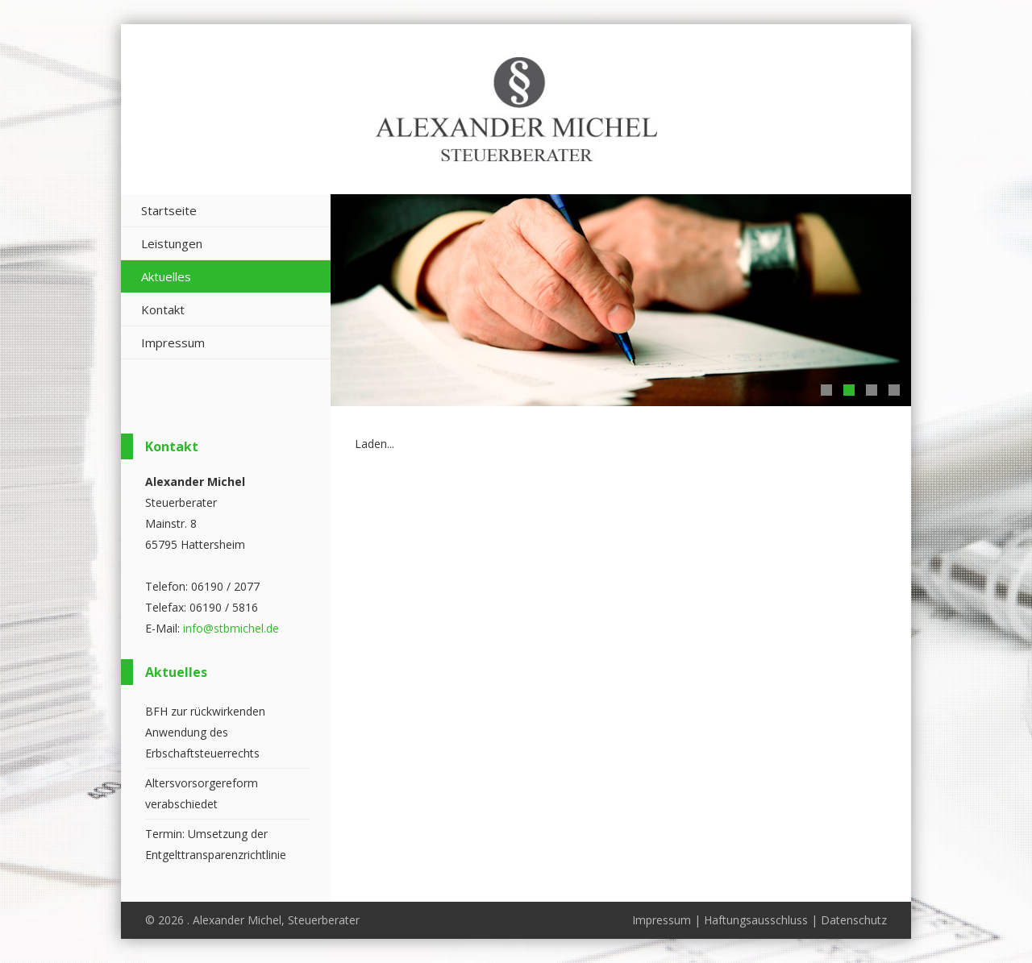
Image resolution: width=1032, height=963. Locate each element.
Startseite (169, 210)
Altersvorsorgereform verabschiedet (201, 793)
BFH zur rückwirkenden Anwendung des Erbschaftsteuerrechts (205, 732)
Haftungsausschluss (756, 920)
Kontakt (163, 309)
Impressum (173, 342)
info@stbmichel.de (231, 628)
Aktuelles (166, 276)
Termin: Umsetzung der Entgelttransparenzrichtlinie (215, 844)
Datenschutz (854, 920)
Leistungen (171, 243)
